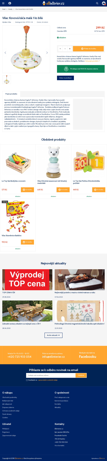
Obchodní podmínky (9, 397)
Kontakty (58, 404)
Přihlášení (5, 429)
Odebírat (81, 375)
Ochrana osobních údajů (10, 411)
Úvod (3, 9)
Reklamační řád (7, 401)
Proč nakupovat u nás (62, 397)
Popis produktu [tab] (11, 94)
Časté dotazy (7, 414)
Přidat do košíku (88, 49)
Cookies (5, 417)
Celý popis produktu (92, 61)
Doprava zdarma (8, 407)
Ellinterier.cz (19, 458)
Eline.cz (102, 458)
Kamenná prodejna (61, 401)
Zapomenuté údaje (9, 435)
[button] (3, 3)
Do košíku (27, 190)
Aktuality (58, 407)
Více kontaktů (59, 445)
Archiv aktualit (53, 335)
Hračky (10, 9)
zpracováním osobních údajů (47, 380)
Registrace (6, 432)
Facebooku (87, 356)
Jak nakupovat (7, 404)
